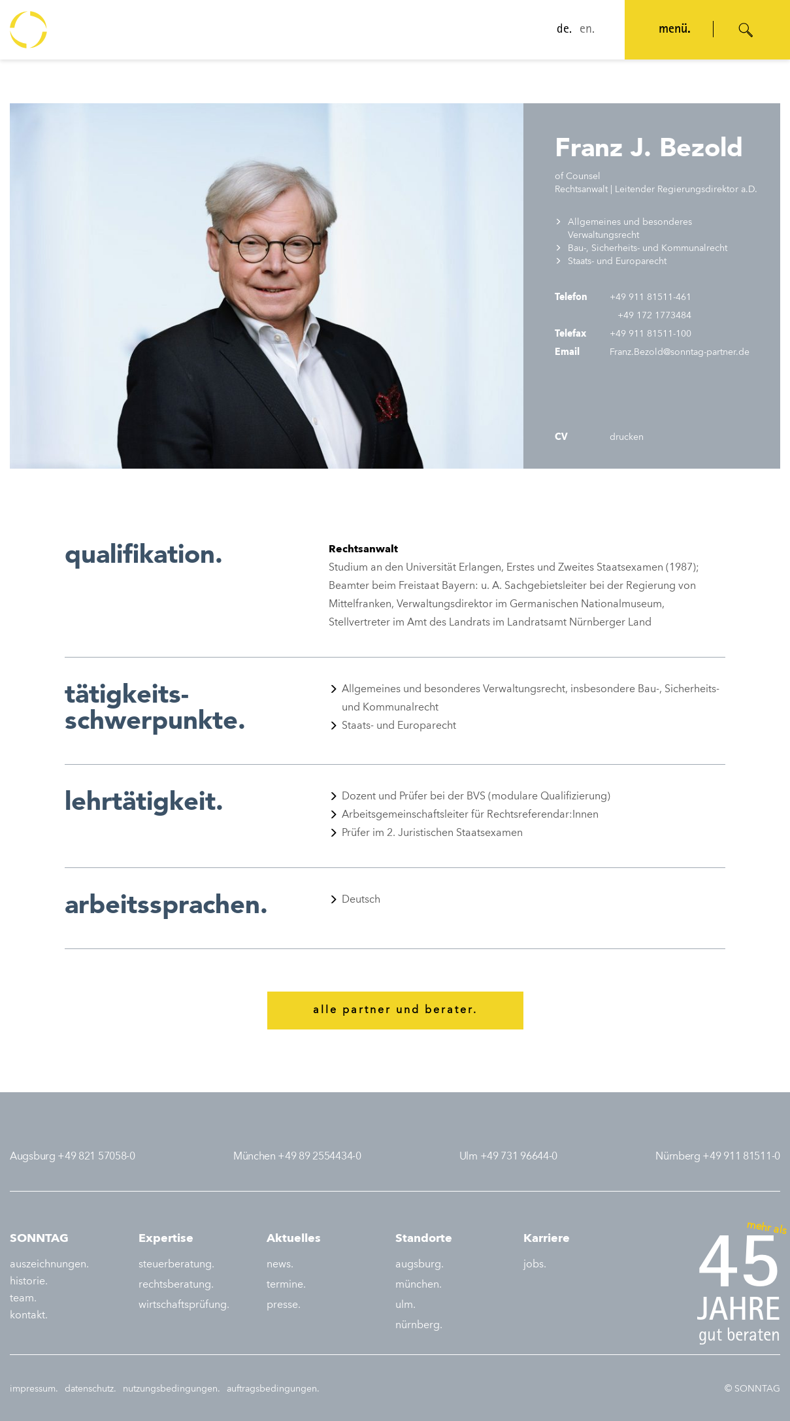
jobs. (534, 1265)
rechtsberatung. (176, 1285)
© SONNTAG (752, 1389)
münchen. (418, 1285)
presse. (284, 1305)
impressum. (34, 1389)
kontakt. (29, 1316)
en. (587, 30)
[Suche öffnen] (746, 30)
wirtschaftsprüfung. (184, 1305)
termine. (286, 1285)
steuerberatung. (176, 1265)
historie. (29, 1282)
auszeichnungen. (49, 1265)
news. (280, 1265)
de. (564, 30)
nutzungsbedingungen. (171, 1389)
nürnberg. (418, 1325)
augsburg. (419, 1265)
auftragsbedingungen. (273, 1389)
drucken (625, 437)
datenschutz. (90, 1389)
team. (23, 1299)
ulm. (405, 1305)
